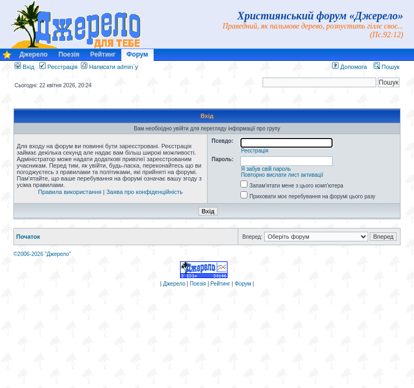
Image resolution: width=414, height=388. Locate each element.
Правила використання (70, 192)
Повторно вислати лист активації (282, 175)
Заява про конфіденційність (144, 192)
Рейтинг (102, 54)
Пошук (386, 67)
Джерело (33, 54)
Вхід (24, 67)
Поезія (68, 54)
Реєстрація (58, 67)
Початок (28, 236)
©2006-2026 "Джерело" (42, 254)
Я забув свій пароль (266, 169)
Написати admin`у (113, 67)
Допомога (349, 67)
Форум (137, 54)
